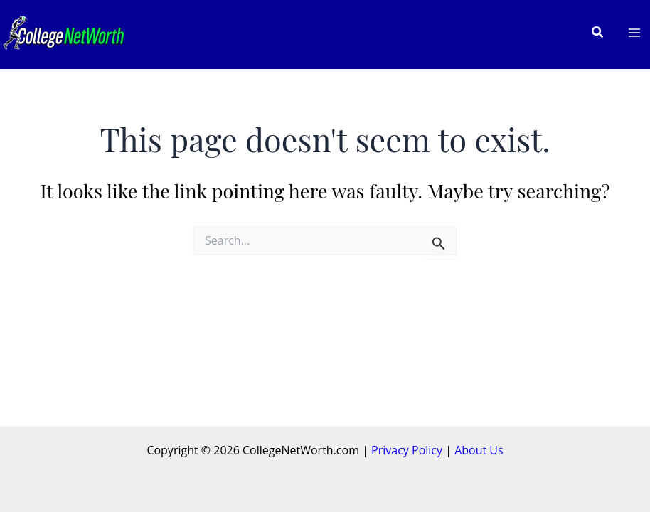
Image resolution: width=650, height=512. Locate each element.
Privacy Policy (406, 450)
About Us (479, 450)
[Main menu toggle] (634, 32)
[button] (598, 32)
